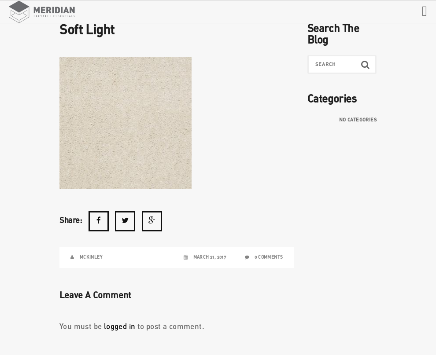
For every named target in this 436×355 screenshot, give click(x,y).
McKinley (91, 257)
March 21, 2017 (209, 257)
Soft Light (87, 30)
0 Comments (269, 257)
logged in (120, 327)
